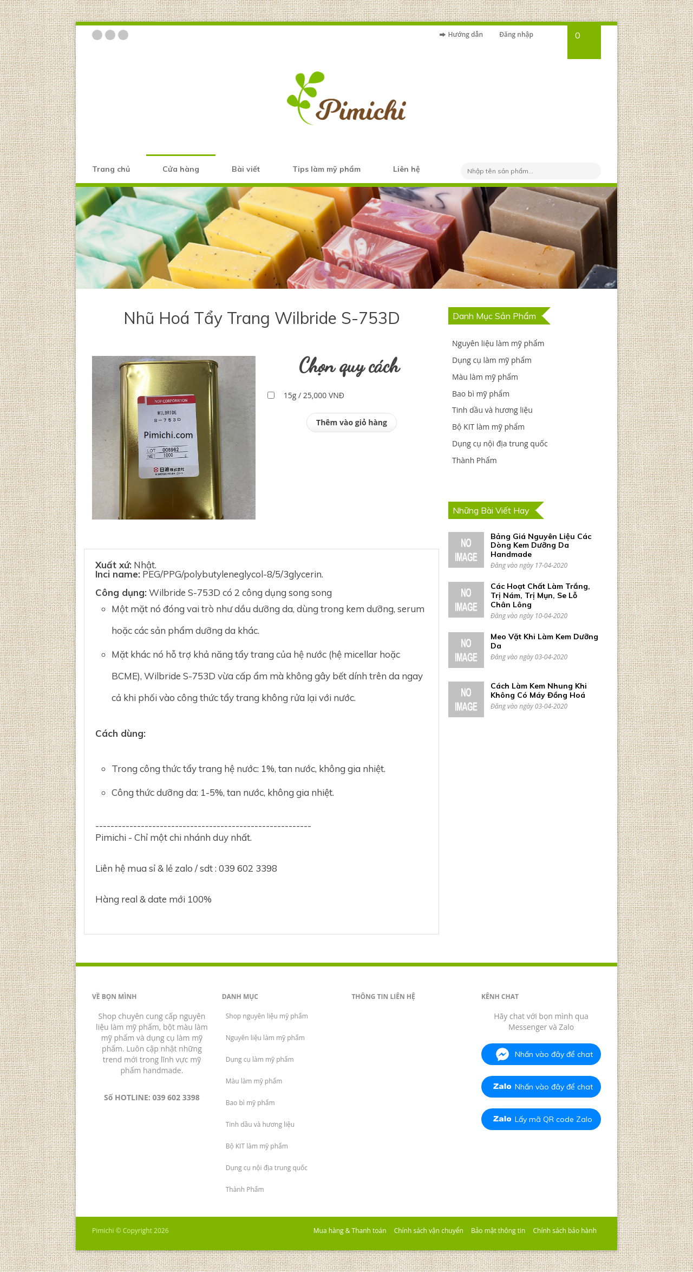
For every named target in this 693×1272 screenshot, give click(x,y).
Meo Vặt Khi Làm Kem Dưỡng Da (544, 641)
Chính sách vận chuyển (428, 1230)
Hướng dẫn (465, 34)
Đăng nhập (516, 34)
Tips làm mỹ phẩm (326, 169)
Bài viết (246, 169)
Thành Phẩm (474, 460)
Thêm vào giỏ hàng (351, 422)
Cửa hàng (180, 169)
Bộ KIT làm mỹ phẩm (488, 426)
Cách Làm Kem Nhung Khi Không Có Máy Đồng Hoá (539, 690)
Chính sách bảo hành (565, 1230)
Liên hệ (406, 169)
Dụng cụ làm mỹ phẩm (492, 360)
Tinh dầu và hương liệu (492, 410)
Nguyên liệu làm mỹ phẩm (498, 343)
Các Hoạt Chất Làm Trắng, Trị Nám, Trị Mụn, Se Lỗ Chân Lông (540, 595)
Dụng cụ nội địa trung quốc (500, 443)
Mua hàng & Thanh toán (350, 1230)
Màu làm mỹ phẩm (485, 377)
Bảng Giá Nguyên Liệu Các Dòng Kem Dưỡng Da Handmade (541, 545)
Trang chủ (111, 169)
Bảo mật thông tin (498, 1230)
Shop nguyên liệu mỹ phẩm (267, 1016)
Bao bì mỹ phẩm (480, 393)
